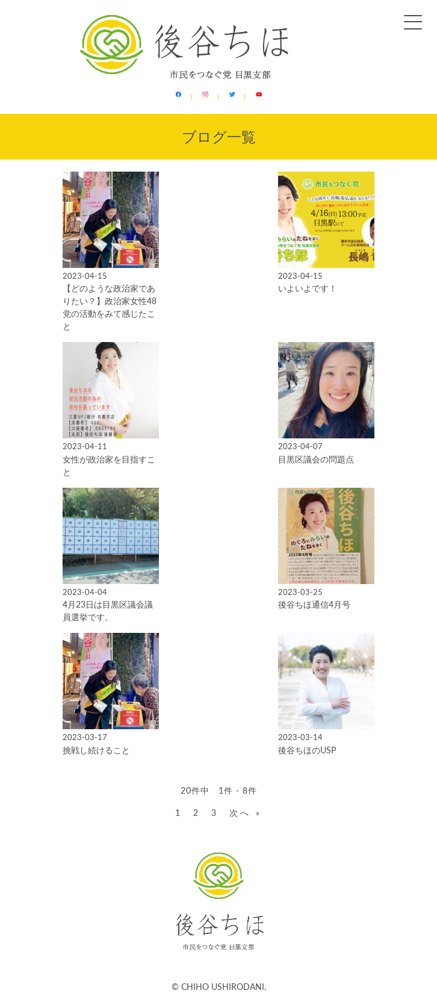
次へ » (245, 812)
